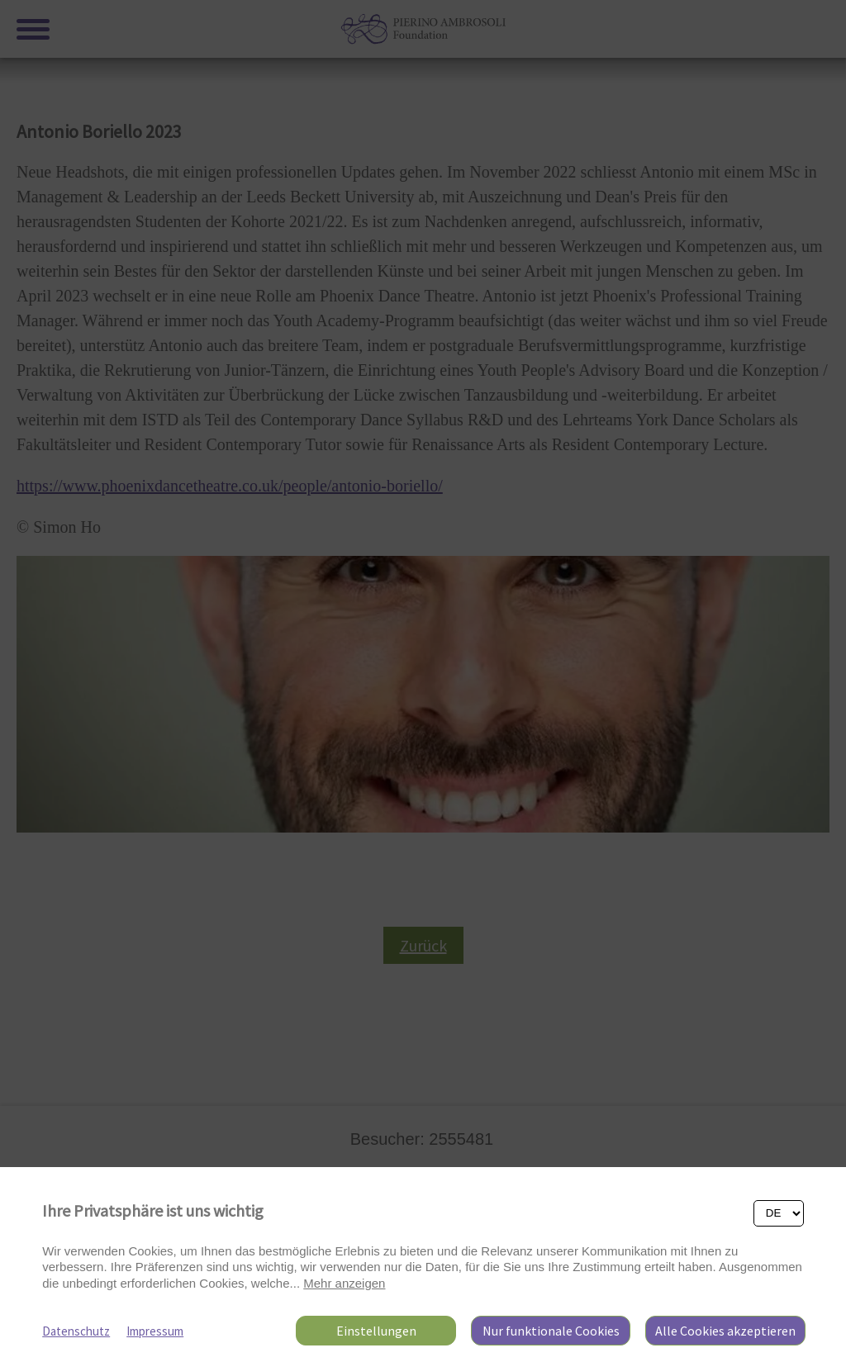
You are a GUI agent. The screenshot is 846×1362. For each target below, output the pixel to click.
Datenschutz (76, 1331)
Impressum (154, 1331)
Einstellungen (376, 1330)
